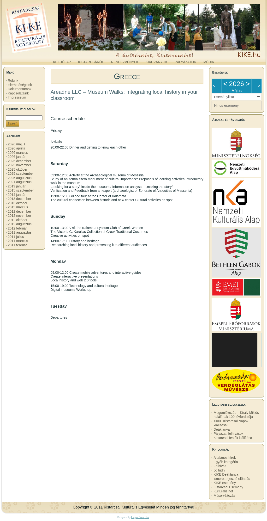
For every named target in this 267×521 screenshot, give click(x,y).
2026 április (16, 148)
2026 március (18, 153)
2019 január (17, 186)
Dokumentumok (19, 89)
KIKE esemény (225, 483)
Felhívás (220, 466)
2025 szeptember (21, 173)
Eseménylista (224, 97)
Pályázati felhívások (228, 433)
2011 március (18, 241)
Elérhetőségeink (20, 85)
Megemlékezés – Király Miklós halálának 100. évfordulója (236, 415)
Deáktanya (222, 429)
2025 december (19, 161)
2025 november (19, 165)
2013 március (18, 207)
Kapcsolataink (18, 93)
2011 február (17, 245)
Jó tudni (219, 470)
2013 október (18, 203)
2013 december (19, 199)
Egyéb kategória (226, 462)
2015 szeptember (21, 190)
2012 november (19, 215)
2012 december (19, 211)
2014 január (17, 195)
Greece (127, 76)
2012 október (18, 220)
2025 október (18, 169)
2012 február (17, 228)
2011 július (16, 237)
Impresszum (17, 97)
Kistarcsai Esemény (228, 487)
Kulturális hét (223, 491)
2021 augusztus (20, 182)
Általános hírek (225, 457)
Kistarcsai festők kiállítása (233, 438)
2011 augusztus (20, 232)
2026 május (16, 144)
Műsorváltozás (224, 495)
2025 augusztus (20, 178)
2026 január (17, 157)
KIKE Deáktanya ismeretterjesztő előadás (232, 476)
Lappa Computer (140, 517)
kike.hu (41, 52)
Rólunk (13, 80)
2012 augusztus (20, 224)
